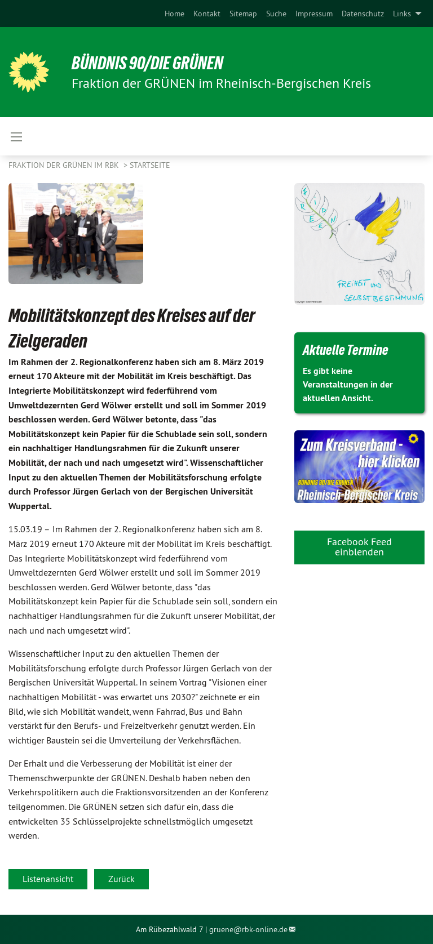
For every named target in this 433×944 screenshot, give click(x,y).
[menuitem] (174, 13)
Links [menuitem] (402, 13)
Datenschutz (363, 13)
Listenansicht (48, 878)
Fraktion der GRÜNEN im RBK (64, 165)
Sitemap (243, 13)
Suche (276, 13)
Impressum (314, 13)
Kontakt (206, 13)
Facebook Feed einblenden (359, 546)
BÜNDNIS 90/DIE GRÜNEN (147, 63)
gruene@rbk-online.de (248, 929)
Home (174, 13)
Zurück (121, 878)
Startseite (150, 165)
